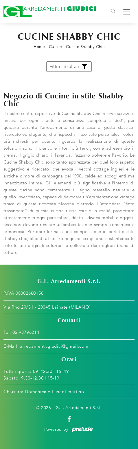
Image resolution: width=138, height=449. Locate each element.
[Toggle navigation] (113, 12)
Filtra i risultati (69, 67)
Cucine (55, 47)
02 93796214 (25, 332)
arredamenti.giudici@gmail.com (54, 346)
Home (39, 47)
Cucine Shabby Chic (85, 47)
